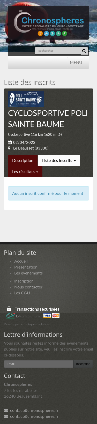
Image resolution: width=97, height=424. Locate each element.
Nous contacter (28, 286)
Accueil (21, 260)
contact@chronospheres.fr (31, 410)
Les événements (28, 272)
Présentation (26, 266)
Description (22, 160)
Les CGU (22, 292)
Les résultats (25, 171)
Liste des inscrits (59, 160)
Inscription (24, 280)
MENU (76, 62)
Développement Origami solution (26, 324)
